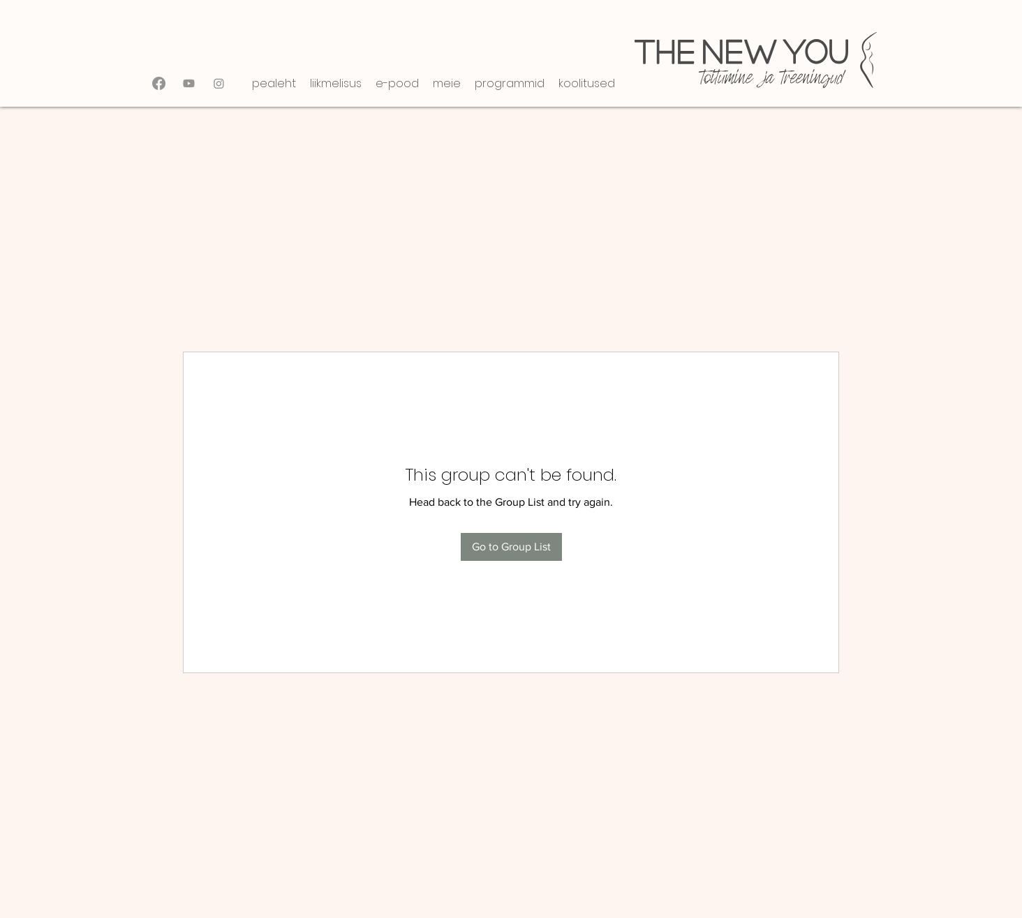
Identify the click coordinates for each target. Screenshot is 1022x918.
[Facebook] (158, 83)
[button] (336, 83)
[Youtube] (188, 83)
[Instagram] (218, 83)
